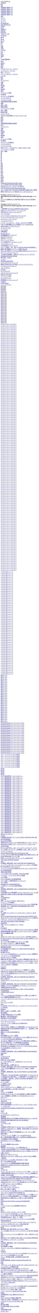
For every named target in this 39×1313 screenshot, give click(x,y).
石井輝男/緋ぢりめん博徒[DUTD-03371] (12, 1294)
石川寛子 (3, 1251)
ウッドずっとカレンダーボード (10, 1187)
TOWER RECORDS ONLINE (9, 256)
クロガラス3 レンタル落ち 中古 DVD (12, 1226)
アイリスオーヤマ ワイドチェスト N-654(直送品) (15, 945)
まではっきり (5, 1311)
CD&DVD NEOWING (7, 261)
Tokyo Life (4, 292)
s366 (2, 47)
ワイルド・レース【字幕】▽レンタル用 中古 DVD (16, 1135)
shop (2, 66)
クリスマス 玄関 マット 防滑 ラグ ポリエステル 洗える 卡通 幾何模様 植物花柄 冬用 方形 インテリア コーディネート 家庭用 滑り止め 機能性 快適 (19, 931)
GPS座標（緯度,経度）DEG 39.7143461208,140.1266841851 (18, 977)
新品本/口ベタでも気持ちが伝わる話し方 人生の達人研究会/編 (19, 1238)
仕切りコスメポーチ (7, 834)
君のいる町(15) (5, 978)
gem (2, 52)
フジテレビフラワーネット (9, 266)
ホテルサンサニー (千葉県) (9, 957)
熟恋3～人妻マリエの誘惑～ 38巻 (10, 1011)
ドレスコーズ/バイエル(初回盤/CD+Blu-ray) (13, 1205)
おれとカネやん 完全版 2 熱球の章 (11, 1298)
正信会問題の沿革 (6, 1309)
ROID (2, 1227)
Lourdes (3, 1207)
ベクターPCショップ (7, 244)
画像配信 (3, 968)
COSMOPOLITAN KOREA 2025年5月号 (17, 1108)
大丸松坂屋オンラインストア (9, 245)
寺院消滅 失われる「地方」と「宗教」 (12, 1217)
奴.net (2, 39)
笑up (2, 61)
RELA (2, 1210)
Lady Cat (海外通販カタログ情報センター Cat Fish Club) (17, 224)
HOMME (3, 1146)
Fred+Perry (4, 1053)
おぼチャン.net (5, 34)
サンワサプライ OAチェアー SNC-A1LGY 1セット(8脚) (17, 1270)
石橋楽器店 (4, 231)
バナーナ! (3, 909)
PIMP (2, 1303)
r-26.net (3, 26)
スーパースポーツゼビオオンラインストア (13, 215)
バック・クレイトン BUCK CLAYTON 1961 (13, 1291)
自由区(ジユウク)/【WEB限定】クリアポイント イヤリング (18, 985)
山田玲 (3, 914)
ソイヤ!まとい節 (5, 1123)
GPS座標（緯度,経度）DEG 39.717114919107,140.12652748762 (19, 984)
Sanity (2, 1111)
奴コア (3, 41)
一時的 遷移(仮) (5, 59)
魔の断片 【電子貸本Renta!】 (9, 1016)
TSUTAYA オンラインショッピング (11, 212)
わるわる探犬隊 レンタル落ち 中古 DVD (13, 1089)
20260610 (3, 3)
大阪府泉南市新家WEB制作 (9, 101)
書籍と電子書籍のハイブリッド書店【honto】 (14, 249)
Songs (2, 1073)
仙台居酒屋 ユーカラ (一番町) (9, 1035)
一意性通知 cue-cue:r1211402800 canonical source (14, 208)
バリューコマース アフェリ (9, 74)
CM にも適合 (4, 1244)
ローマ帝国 (4, 882)
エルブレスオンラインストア (9, 273)
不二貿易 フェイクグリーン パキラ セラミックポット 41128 (18, 913)
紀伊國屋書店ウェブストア (9, 235)
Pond (2, 1262)
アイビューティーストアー (9, 324)
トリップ (3, 966)
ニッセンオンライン (7, 221)
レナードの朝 (5, 1082)
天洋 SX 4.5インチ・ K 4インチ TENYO (12, 186)
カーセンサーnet (5, 228)
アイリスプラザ (5, 214)
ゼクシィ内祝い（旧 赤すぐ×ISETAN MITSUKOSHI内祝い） (19, 247)
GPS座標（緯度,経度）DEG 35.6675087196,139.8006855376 (18, 863)
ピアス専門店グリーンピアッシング (11, 242)
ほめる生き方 (5, 1025)
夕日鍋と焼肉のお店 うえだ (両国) (11, 1014)
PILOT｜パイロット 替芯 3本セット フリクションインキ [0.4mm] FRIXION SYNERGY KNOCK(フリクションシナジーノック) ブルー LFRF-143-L (19, 1280)
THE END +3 (4, 1063)
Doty (2, 911)
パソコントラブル (6, 100)
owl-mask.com (5, 23)
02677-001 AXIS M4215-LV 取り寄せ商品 (12, 921)
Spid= (2, 861)
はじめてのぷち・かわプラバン (10, 1115)
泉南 (2, 91)
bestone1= (3, 1122)
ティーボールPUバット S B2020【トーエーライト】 (16, 1061)
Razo (2, 1204)
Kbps (2, 1168)
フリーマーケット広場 (7, 108)
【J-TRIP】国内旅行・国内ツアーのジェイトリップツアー (18, 254)
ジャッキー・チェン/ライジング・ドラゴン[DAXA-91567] (18, 1019)
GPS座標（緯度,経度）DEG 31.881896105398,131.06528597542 (19, 889)
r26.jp (2, 27)
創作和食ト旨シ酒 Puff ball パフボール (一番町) (14, 1229)
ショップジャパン (6, 284)
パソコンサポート (6, 98)
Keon (2, 1004)
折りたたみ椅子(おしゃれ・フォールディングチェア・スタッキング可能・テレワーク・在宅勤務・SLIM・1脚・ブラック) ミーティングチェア (19, 849)
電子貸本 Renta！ (6, 257)
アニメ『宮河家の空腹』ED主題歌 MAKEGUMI (15, 1257)
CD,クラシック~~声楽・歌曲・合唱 (11, 1289)
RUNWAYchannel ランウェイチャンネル (12, 723)
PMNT (2, 1070)
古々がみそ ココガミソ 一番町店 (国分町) (13, 943)
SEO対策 (3, 94)
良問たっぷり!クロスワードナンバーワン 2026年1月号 (17, 858)
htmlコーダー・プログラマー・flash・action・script (16, 147)
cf (1, 58)
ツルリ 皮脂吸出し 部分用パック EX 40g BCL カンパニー (17, 1096)
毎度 (2, 103)
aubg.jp (3, 63)
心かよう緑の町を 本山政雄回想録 (11, 879)
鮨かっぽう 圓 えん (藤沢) (8, 1189)
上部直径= (4, 1049)
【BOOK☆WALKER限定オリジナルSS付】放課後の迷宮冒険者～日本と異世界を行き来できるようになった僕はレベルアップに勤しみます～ (19, 1151)
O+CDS (3, 835)
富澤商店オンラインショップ (9, 280)
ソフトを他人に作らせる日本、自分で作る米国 (15, 873)
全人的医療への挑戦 (7, 1246)
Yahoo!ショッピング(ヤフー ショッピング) (13, 210)
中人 (2, 1125)
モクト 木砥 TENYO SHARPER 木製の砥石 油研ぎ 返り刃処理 (19, 190)
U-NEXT (3, 281)
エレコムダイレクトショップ (9, 262)
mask (2, 56)
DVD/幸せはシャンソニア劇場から (11, 1140)
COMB (3, 1258)
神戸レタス (4, 675)
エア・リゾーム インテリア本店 (10, 754)
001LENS (3, 286)
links (2, 117)
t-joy (2, 994)
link (2, 4)
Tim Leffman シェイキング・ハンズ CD (12, 1239)
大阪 (2, 82)
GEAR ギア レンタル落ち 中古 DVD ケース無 (14, 1160)
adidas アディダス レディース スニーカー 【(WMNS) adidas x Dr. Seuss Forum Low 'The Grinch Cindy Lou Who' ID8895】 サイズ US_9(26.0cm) (19, 938)
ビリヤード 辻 (5, 114)
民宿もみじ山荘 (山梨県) (8, 1060)
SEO (2, 79)
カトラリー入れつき (7, 908)
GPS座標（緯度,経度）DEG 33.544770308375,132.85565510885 (19, 1071)
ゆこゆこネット (5, 233)
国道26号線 (4, 107)
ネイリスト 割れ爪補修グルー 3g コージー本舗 (14, 941)
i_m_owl (3, 50)
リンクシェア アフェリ (8, 70)
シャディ (3, 259)
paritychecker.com (5, 24)
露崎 (2, 1054)
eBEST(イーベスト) (6, 238)
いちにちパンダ (5, 1056)
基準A (2, 1034)
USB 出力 (3, 891)
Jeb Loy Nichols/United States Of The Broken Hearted (19, 916)
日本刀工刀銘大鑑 (6, 1103)
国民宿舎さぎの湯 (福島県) (9, 1018)
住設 (2, 16)
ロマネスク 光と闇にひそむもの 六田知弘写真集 (15, 1044)
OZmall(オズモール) (6, 237)
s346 (2, 46)
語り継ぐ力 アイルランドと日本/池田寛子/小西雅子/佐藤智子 (19, 1094)
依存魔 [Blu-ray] (5, 1085)
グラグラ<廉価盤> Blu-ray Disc (10, 1144)
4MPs (2, 1090)
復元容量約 (4, 1012)
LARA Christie (5, 283)
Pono (2, 1263)
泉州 (2, 84)
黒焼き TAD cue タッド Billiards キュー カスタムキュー (17, 191)
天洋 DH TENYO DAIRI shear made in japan (13, 188)
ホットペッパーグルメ (7, 240)
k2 (1, 44)
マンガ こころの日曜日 (7, 902)
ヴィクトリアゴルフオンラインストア (12, 217)
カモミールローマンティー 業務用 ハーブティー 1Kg (16, 1087)
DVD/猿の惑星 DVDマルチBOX (10, 1306)
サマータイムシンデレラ (8, 1021)
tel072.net (3, 32)
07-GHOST (4, 928)
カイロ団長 (4, 877)
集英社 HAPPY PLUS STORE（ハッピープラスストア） (17, 264)
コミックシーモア (6, 276)
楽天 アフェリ (5, 72)
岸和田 (3, 85)
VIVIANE (3, 899)
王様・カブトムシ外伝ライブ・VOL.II (12, 924)
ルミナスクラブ (5, 271)
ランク (3, 1110)
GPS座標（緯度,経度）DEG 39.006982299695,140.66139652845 (19, 1051)
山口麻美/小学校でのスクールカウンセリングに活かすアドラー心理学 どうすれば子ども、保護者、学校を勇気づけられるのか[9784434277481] (19, 1128)
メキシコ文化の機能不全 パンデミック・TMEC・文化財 (17, 1068)
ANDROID (4, 923)
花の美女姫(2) (5, 1058)
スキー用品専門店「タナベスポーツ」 (12, 776)
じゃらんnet (4, 230)
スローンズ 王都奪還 (7, 1092)
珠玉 (2, 42)
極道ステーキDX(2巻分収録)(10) (10, 1032)
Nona (2, 896)
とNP (2, 926)
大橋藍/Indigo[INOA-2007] (8, 987)
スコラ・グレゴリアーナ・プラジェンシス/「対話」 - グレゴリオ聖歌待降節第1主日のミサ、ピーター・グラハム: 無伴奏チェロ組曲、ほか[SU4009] (19, 1173)
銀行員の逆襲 (5, 1304)
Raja (2, 1202)
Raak (2, 1199)
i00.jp (2, 64)
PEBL (2, 1308)
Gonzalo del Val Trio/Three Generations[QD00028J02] (15, 1201)
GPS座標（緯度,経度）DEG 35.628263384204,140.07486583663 (19, 1243)
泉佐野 (3, 89)
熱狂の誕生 (4, 1133)
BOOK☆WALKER (6, 274)
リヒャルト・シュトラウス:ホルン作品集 (13, 875)
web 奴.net (3, 35)
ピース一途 (4, 1113)
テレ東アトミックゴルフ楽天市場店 (11, 885)
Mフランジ (4, 1097)
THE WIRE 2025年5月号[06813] (10, 860)
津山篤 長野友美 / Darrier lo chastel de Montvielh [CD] (16, 1260)
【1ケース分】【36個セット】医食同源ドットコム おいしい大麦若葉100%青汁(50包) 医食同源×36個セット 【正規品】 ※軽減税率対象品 (19, 1028)
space (2, 887)
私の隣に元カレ (5, 952)
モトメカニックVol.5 (7, 1002)
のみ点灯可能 (5, 846)
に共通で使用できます (7, 992)
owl (2, 53)
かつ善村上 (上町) (6, 1083)
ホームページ (5, 80)
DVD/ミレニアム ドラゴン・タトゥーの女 (13, 1212)
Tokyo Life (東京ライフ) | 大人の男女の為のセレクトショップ (19, 251)
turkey (2, 55)
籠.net (2, 37)
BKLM (2, 1296)
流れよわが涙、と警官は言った (10, 1065)
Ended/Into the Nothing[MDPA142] (10, 884)
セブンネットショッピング (9, 219)
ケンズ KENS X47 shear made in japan (11, 184)
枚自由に (3, 1009)
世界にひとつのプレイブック (9, 1154)
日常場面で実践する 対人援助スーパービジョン (15, 1268)
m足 (2, 935)
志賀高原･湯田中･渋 (7, 7)
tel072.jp (3, 30)
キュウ (3, 18)
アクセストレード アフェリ (9, 69)
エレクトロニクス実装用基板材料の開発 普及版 (15, 1163)
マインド (3, 19)
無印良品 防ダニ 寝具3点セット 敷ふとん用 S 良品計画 (17, 1198)
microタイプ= (4, 1284)
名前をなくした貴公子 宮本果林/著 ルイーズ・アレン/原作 (18, 1132)
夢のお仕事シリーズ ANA (8, 1185)
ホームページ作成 (6, 93)
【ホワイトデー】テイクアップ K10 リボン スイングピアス (18, 1222)
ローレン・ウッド (6, 1099)
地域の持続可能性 (6, 872)
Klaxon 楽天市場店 (6, 841)
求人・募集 (4, 110)
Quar (2, 1241)
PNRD (2, 1293)
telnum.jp (3, 29)
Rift (2, 1209)
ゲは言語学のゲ (5, 897)
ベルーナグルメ (5, 268)
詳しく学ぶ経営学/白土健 (8, 1161)
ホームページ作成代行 (7, 96)
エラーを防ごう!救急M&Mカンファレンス (13, 880)
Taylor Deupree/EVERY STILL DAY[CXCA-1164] (14, 853)
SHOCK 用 (4, 1101)
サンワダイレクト (6, 278)
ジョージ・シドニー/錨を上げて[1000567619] (14, 1023)
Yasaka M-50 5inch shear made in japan (11, 183)
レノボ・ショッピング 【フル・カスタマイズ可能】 (17, 223)
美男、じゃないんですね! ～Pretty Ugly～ (13, 901)
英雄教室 (3, 1116)
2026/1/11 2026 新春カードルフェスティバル (14, 115)
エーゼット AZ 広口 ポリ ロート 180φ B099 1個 (14, 1224)
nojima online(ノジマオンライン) (10, 226)
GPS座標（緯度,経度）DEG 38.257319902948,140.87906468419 (19, 1066)
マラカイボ (4, 1170)
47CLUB (3, 269)
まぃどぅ (3, 21)
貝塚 (2, 87)
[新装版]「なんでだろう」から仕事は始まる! (14, 1147)
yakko (2, 49)
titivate (2, 768)
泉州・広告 (4, 105)
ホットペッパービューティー (9, 252)
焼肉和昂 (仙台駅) (6, 947)
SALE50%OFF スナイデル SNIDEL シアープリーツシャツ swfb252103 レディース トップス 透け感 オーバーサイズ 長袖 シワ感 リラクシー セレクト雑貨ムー (19, 1182)
